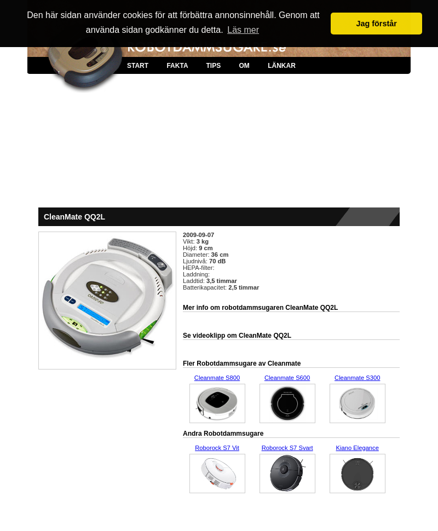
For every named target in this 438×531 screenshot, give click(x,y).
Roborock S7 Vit (217, 448)
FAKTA (177, 66)
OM (244, 66)
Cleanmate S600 (287, 377)
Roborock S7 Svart (287, 448)
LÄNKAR (282, 66)
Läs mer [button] (243, 29)
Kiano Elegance (357, 448)
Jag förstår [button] (376, 23)
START (137, 66)
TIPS (213, 66)
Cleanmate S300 (357, 377)
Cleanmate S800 (217, 377)
